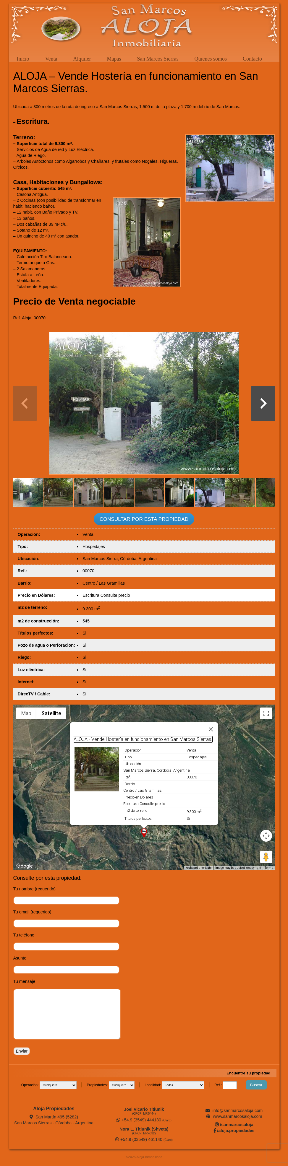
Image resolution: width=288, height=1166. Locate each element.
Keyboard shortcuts (198, 867)
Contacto (252, 59)
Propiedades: (98, 1085)
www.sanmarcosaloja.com (234, 1116)
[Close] (211, 729)
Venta (51, 59)
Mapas (114, 59)
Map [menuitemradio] (26, 713)
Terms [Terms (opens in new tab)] (269, 867)
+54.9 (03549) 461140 (144, 1139)
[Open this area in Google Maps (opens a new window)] (24, 866)
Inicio (23, 59)
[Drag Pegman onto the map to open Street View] (266, 857)
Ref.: (218, 1085)
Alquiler (82, 59)
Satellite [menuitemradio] (51, 713)
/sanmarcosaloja (234, 1124)
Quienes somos (210, 59)
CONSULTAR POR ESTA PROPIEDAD (144, 519)
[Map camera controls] (266, 836)
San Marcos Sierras (157, 59)
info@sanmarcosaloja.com (234, 1110)
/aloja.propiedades (234, 1130)
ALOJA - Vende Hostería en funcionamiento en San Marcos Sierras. (143, 739)
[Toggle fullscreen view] (266, 713)
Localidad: (153, 1085)
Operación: (30, 1085)
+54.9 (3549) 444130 (144, 1120)
